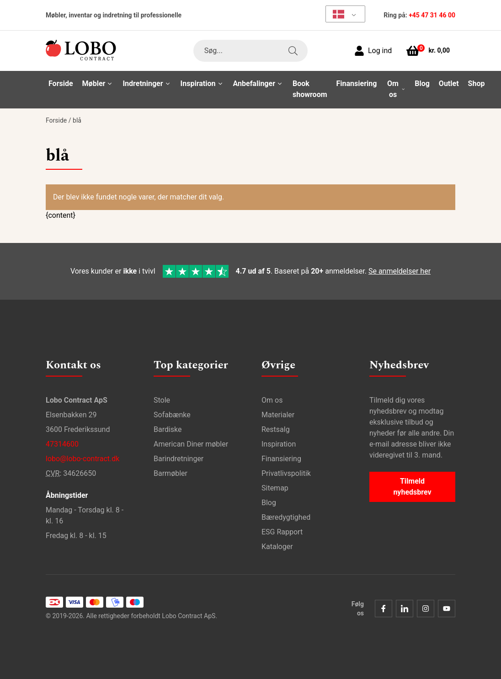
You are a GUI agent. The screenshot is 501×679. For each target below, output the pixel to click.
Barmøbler (170, 473)
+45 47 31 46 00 (432, 15)
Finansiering (356, 83)
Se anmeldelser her (399, 271)
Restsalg (275, 429)
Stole (162, 400)
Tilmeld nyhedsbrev (412, 486)
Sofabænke (172, 414)
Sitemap (274, 488)
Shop (476, 83)
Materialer (277, 414)
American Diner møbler (191, 444)
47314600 (62, 444)
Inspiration (278, 444)
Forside (60, 83)
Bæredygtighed (285, 517)
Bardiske (168, 429)
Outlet (449, 83)
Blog (422, 83)
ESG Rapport (282, 532)
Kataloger (277, 546)
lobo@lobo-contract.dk (82, 458)
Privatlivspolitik (286, 473)
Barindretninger (178, 458)
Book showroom (310, 89)
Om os (271, 400)
